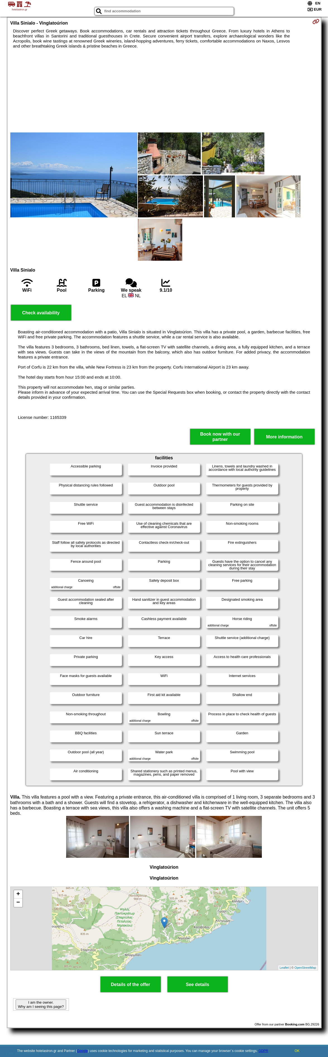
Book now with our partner (220, 437)
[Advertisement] (164, 90)
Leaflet (284, 967)
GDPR (263, 1051)
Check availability (40, 312)
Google (82, 1051)
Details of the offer (130, 984)
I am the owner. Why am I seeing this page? (41, 1004)
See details (197, 984)
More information (284, 436)
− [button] (18, 903)
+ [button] (18, 894)
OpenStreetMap (305, 967)
